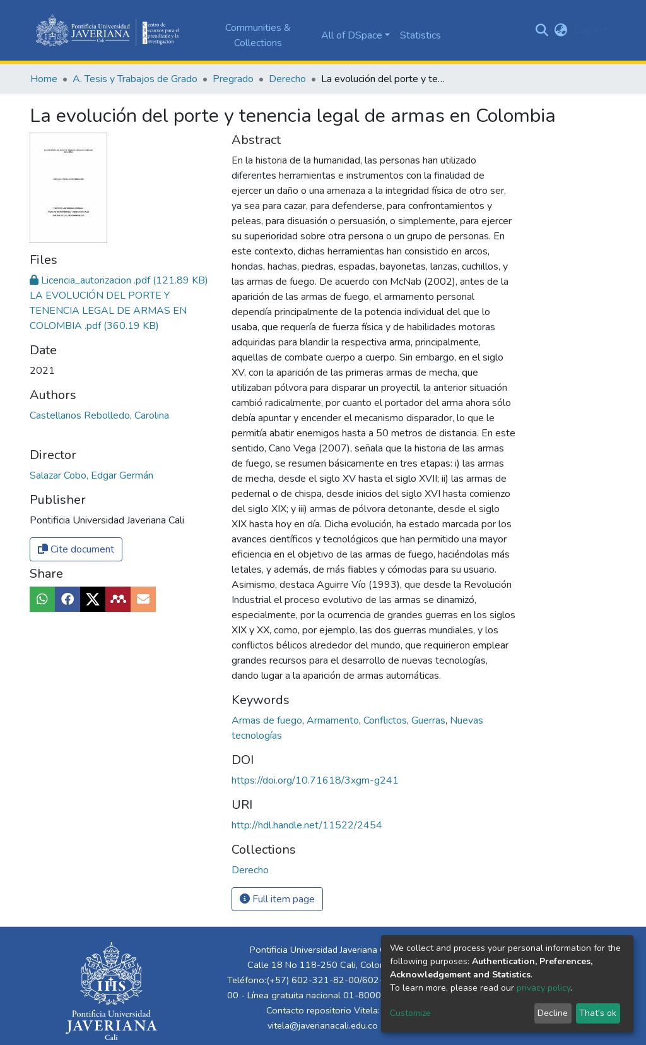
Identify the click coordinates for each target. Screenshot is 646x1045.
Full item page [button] (277, 899)
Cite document (76, 549)
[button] (561, 30)
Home (43, 79)
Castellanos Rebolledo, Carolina (99, 415)
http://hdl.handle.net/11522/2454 (307, 825)
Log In (587, 30)
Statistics (420, 35)
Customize (410, 1013)
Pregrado (233, 79)
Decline (552, 1013)
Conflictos (386, 720)
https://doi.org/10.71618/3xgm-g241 (315, 780)
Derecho (287, 79)
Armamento (334, 720)
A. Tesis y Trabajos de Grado (135, 79)
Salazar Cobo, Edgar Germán (91, 475)
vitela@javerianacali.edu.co (322, 1025)
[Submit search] (542, 30)
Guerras (429, 720)
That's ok (597, 1013)
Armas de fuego (268, 720)
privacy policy (543, 988)
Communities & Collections (258, 35)
